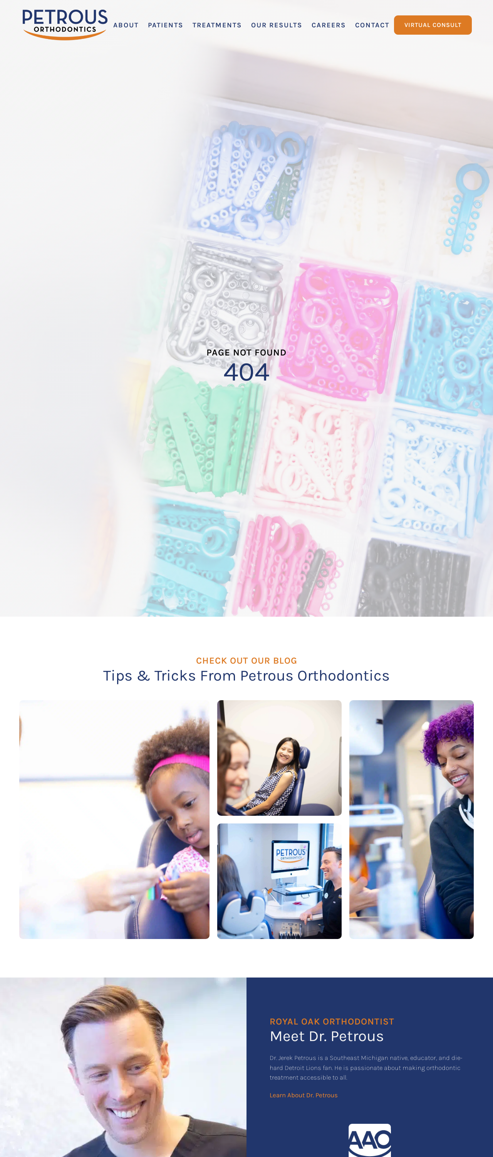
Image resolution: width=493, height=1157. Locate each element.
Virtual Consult (432, 25)
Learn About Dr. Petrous (304, 1095)
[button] (126, 25)
